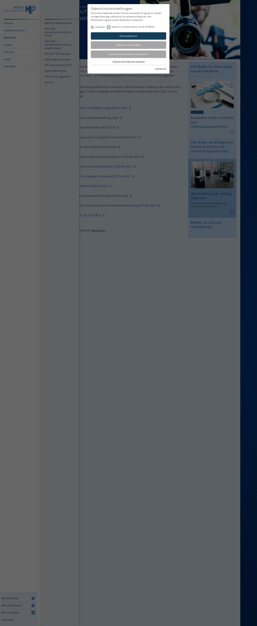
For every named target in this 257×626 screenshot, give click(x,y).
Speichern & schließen (128, 45)
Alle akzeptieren (128, 36)
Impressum (160, 68)
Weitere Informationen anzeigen (128, 61)
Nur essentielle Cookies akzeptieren (128, 54)
